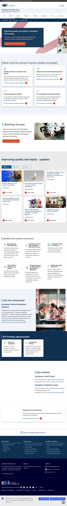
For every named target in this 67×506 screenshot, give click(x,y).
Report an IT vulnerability (8, 490)
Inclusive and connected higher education (49, 71)
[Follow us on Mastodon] (21, 487)
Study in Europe (28, 446)
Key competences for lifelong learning (48, 94)
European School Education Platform (55, 444)
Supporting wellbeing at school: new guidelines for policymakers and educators (11, 200)
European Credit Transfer (30, 449)
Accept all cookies (44, 498)
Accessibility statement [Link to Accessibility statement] (8, 473)
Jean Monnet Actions (33, 342)
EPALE (48, 446)
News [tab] (6, 167)
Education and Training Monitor (12, 244)
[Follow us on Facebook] (30, 487)
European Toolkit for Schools (57, 244)
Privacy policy (42, 490)
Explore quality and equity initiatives (15, 43)
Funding (53, 15)
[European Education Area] (9, 5)
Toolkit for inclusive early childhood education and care (34, 245)
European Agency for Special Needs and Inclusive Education (35, 268)
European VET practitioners (53, 449)
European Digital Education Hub (54, 453)
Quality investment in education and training (15, 72)
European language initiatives (13, 94)
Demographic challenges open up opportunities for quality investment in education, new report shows (56, 174)
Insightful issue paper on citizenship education (53, 210)
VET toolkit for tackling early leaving (11, 267)
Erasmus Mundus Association (53, 451)
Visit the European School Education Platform (13, 322)
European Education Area (9, 463)
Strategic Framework (29, 453)
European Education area (8, 444)
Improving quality (23, 20)
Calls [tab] (25, 167)
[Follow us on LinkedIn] (24, 487)
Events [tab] (16, 167)
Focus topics (16, 20)
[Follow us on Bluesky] (27, 487)
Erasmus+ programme (11, 342)
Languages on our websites (23, 490)
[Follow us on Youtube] (33, 487)
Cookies (34, 490)
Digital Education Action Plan (31, 451)
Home (4, 15)
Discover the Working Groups (11, 141)
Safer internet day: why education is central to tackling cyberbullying (34, 185)
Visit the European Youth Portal (53, 381)
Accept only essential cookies (57, 498)
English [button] (62, 5)
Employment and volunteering (32, 410)
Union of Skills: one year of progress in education (10, 184)
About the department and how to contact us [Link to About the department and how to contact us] (32, 467)
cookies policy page (24, 498)
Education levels (6, 449)
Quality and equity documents (56, 266)
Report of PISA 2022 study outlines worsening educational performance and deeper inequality (33, 212)
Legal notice (51, 490)
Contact (41, 487)
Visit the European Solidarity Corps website (52, 392)
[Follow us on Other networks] (36, 487)
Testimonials (61, 15)
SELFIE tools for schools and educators (33, 444)
